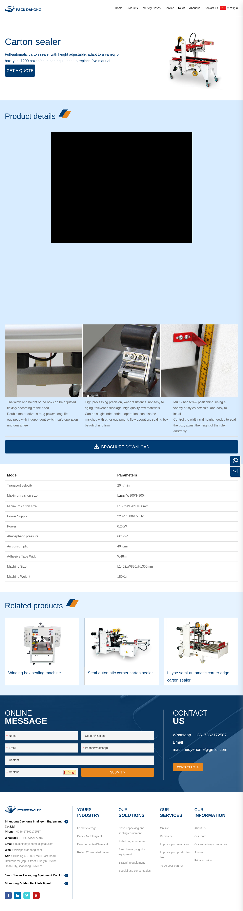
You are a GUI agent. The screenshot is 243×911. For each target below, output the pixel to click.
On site (164, 828)
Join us (198, 852)
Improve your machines (174, 844)
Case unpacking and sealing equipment (131, 831)
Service (169, 8)
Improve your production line (175, 855)
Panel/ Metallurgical (89, 836)
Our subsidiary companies (210, 844)
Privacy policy (203, 860)
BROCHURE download (121, 446)
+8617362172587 (211, 735)
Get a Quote (20, 70)
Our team (200, 836)
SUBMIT (117, 772)
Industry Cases (151, 8)
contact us (188, 767)
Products (132, 8)
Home (118, 8)
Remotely (166, 836)
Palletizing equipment (132, 841)
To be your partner (171, 865)
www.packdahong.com (28, 850)
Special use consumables (135, 870)
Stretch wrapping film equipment (132, 852)
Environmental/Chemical (92, 844)
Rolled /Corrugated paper (93, 852)
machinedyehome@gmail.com (200, 749)
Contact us (211, 8)
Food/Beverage (87, 828)
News (181, 8)
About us (194, 8)
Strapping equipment (132, 862)
